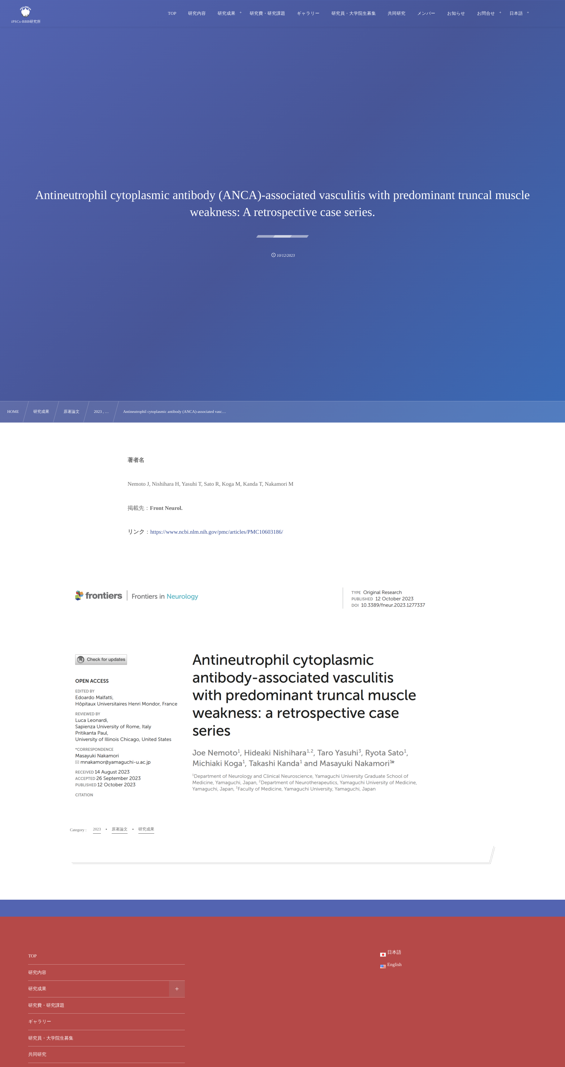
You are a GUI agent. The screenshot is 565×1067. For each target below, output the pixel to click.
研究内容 (37, 972)
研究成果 (37, 988)
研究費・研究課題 (46, 1005)
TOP (32, 955)
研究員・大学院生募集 (50, 1038)
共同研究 (37, 1054)
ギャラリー (39, 1021)
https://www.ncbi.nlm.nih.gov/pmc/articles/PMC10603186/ (216, 532)
